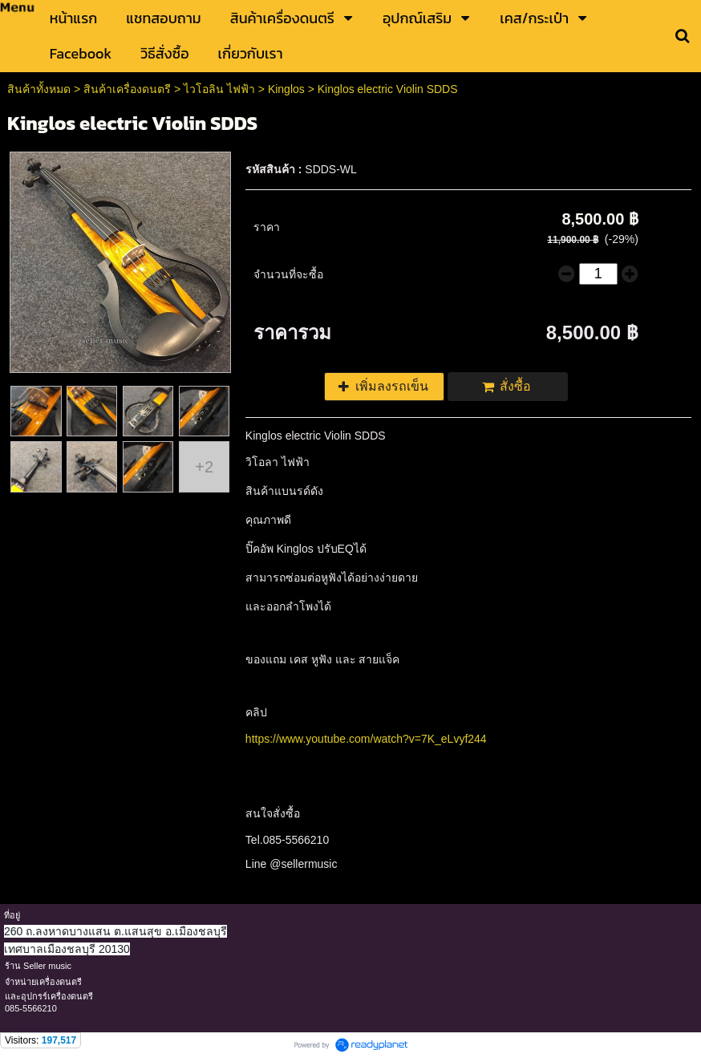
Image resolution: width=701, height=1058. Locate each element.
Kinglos (286, 89)
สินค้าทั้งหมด (39, 89)
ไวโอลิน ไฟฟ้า (221, 89)
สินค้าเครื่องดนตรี (127, 89)
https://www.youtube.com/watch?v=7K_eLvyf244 (366, 738)
